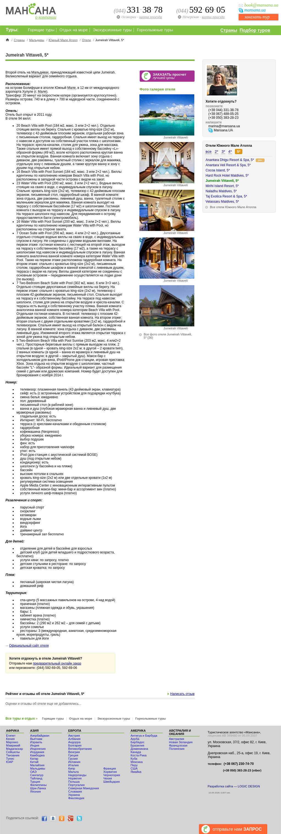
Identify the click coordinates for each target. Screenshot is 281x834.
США (134, 768)
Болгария (74, 745)
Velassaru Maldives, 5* (222, 201)
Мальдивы (36, 40)
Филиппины (38, 785)
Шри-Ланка (38, 788)
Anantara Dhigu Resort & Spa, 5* (230, 160)
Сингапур (36, 775)
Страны (228, 30)
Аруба (135, 738)
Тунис (10, 758)
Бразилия (137, 745)
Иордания (37, 752)
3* (223, 151)
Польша (74, 781)
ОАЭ (33, 771)
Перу (134, 765)
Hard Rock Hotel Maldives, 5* (227, 175)
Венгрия (74, 752)
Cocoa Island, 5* (218, 170)
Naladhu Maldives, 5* (221, 191)
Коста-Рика (139, 755)
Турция (35, 781)
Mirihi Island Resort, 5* (222, 186)
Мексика (137, 762)
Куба (134, 758)
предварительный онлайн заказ (57, 663)
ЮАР (9, 762)
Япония (35, 791)
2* (216, 151)
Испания (74, 762)
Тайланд (36, 778)
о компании (45, 17)
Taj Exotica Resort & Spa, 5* (226, 196)
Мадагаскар (14, 748)
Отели (86, 40)
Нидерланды (77, 775)
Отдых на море (74, 30)
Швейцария (111, 781)
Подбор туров (255, 30)
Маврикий (13, 745)
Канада (136, 752)
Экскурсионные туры (112, 30)
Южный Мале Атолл (63, 40)
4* (230, 151)
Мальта (73, 771)
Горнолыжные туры (155, 30)
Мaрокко (12, 742)
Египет (11, 735)
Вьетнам (36, 738)
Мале (71, 88)
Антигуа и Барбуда (144, 735)
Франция (109, 768)
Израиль (36, 742)
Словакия (75, 791)
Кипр (71, 768)
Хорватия (110, 771)
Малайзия (37, 765)
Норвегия (75, 778)
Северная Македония (83, 788)
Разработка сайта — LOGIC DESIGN (234, 786)
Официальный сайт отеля (29, 646)
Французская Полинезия (178, 747)
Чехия (107, 778)
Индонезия (38, 748)
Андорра (74, 742)
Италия (73, 765)
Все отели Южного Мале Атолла (233, 207)
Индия (34, 745)
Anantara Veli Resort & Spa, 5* (228, 165)
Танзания (12, 755)
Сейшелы (13, 752)
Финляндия (76, 798)
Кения (10, 738)
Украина (74, 794)
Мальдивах (40, 72)
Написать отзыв (182, 694)
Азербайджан (39, 735)
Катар (34, 758)
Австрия (74, 735)
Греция (73, 755)
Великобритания (80, 748)
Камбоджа (37, 755)
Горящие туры (41, 30)
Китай (34, 762)
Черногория (111, 775)
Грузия (73, 758)
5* (238, 151)
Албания (74, 738)
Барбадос (138, 742)
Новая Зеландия (181, 742)
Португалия (76, 785)
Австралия (176, 738)
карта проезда (213, 17)
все (208, 151)
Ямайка (136, 771)
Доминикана (139, 748)
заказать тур (256, 17)
